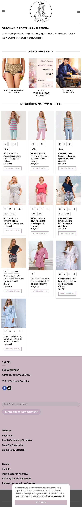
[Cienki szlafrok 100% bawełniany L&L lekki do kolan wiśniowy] (41, 255)
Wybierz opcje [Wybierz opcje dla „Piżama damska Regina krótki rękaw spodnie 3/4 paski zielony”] (12, 168)
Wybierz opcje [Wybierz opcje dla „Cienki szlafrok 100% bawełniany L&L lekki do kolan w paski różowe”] (67, 293)
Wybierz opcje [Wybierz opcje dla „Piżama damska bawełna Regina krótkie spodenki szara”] (12, 231)
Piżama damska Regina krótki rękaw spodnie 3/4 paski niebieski (66, 157)
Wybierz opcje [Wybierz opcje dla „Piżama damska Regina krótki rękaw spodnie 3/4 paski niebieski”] (67, 168)
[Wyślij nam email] (9, 388)
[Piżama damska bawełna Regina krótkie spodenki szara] (13, 190)
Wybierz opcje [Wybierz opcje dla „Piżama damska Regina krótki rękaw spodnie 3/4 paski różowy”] (40, 168)
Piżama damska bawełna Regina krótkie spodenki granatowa (65, 222)
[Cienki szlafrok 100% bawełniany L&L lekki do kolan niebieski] (13, 313)
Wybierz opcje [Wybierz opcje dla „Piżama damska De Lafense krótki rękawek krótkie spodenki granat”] (12, 291)
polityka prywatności (56, 496)
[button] (3, 11)
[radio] (5, 144)
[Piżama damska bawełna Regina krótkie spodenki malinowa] (41, 190)
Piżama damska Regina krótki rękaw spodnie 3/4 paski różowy (39, 157)
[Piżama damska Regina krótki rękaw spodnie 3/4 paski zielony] (13, 125)
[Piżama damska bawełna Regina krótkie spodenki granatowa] (68, 190)
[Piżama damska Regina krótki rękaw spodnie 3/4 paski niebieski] (68, 125)
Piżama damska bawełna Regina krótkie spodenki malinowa (38, 222)
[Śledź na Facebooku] (4, 388)
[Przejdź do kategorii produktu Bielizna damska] (13, 77)
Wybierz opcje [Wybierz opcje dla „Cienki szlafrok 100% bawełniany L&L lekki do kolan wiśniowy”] (40, 291)
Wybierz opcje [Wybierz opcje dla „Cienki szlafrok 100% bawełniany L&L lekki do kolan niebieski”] (12, 349)
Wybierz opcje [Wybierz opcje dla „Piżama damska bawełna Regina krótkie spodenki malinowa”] (40, 233)
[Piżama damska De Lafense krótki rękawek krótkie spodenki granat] (13, 253)
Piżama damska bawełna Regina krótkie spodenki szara (13, 221)
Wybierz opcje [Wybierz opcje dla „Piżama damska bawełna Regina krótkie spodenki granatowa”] (67, 233)
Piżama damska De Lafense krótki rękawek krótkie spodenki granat (14, 280)
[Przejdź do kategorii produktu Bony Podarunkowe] (41, 78)
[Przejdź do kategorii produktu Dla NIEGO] (68, 77)
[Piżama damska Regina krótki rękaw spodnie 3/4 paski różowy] (41, 125)
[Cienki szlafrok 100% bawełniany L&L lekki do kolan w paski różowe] (68, 255)
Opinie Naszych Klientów (15, 474)
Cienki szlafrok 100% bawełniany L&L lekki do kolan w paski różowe (67, 282)
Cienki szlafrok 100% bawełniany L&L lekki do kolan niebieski (13, 339)
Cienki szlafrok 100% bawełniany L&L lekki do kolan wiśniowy (40, 281)
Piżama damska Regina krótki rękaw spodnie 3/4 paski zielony (12, 157)
